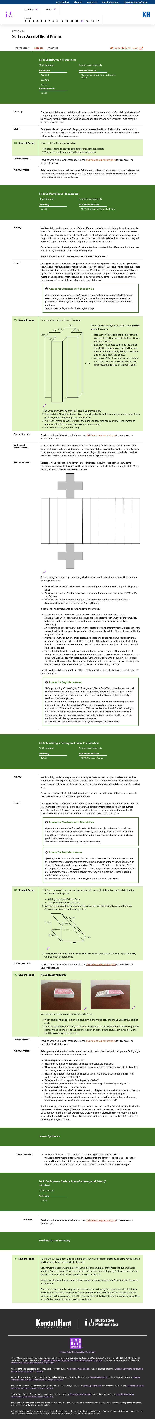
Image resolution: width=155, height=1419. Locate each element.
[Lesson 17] (97, 21)
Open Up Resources (98, 1377)
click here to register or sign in (101, 159)
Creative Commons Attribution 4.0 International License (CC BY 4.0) (72, 1360)
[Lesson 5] (41, 21)
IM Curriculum (62, 2)
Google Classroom (110, 2)
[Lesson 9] (57, 21)
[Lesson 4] (37, 21)
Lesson (38, 48)
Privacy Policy (66, 1351)
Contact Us (92, 2)
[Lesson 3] (33, 21)
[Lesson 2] (29, 21)
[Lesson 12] (71, 21)
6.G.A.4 (44, 85)
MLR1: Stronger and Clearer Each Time (98, 209)
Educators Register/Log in (135, 2)
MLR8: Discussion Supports (93, 758)
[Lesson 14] (82, 21)
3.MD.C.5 (45, 75)
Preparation (22, 48)
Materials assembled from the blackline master (98, 76)
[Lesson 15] (87, 21)
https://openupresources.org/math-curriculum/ (32, 1362)
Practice (53, 48)
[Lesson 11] (66, 21)
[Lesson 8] (53, 21)
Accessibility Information (84, 1351)
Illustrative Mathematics (79, 1368)
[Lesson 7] (49, 21)
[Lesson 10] (61, 21)
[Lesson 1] (26, 21)
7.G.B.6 (44, 93)
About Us (78, 2)
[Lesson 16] (92, 21)
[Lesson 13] (77, 21)
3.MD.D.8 (45, 80)
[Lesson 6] (45, 21)
